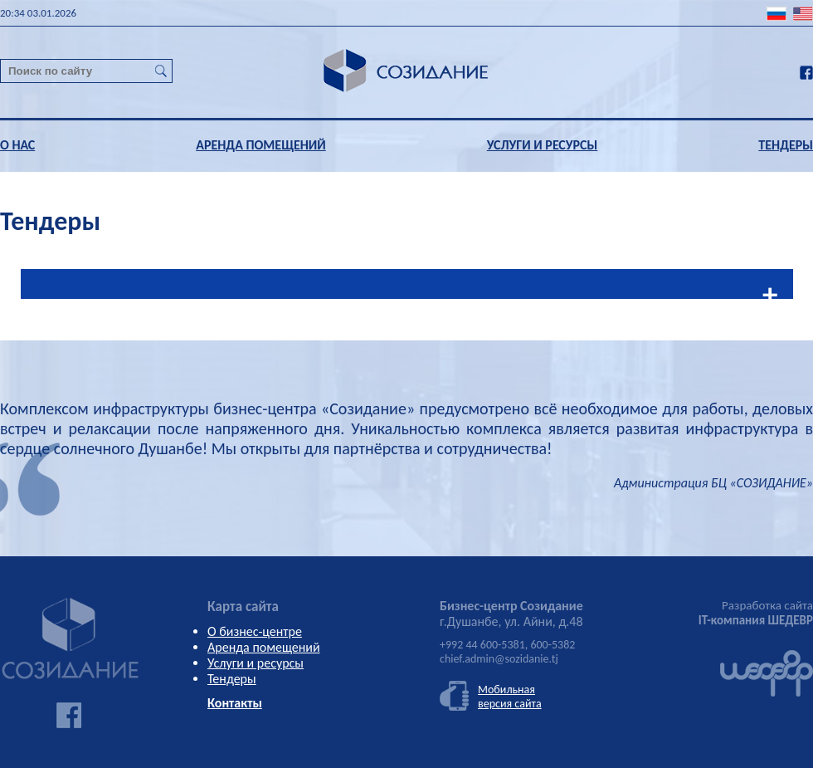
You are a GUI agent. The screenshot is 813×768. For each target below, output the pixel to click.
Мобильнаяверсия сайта (510, 696)
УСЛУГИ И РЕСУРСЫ (542, 145)
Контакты (234, 703)
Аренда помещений (263, 647)
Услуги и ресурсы (255, 663)
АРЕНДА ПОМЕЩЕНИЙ (260, 145)
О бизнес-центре (254, 631)
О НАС (17, 145)
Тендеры (231, 679)
